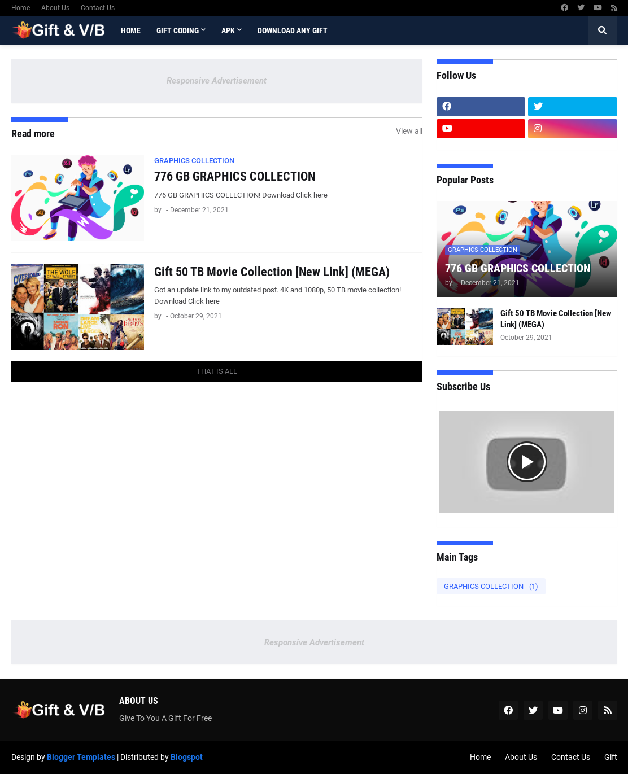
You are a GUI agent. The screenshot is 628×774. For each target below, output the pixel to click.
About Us (55, 8)
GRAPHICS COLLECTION (491, 586)
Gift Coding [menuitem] (177, 30)
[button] (602, 30)
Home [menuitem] (131, 30)
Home (20, 8)
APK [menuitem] (228, 30)
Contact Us (98, 8)
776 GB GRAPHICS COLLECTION (234, 176)
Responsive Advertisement (217, 81)
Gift (610, 757)
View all (409, 131)
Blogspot (187, 757)
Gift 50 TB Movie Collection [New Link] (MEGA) (272, 272)
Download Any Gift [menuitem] (293, 30)
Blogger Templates (81, 757)
